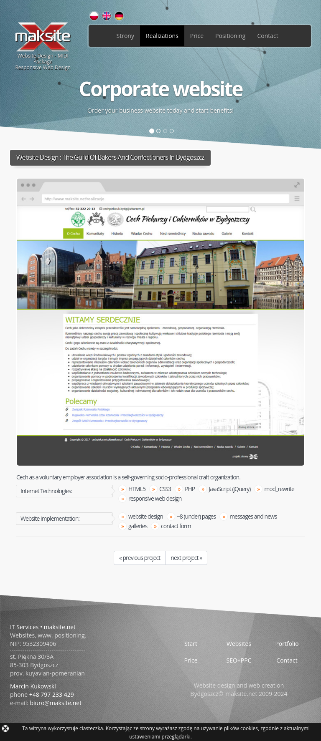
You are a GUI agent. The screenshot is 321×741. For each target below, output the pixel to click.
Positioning (230, 36)
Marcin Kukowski (33, 686)
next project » (186, 558)
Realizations (162, 36)
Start (190, 644)
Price (197, 36)
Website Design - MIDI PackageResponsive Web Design (43, 46)
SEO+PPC (238, 660)
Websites (239, 644)
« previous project (139, 558)
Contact (267, 36)
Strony (125, 36)
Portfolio (286, 644)
